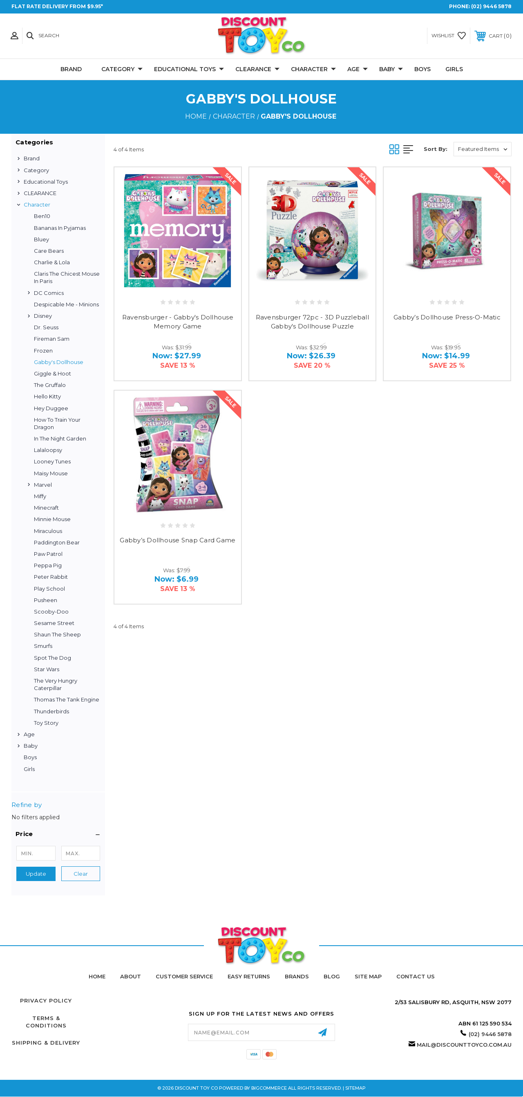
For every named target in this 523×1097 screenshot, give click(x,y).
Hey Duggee (51, 408)
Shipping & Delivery (46, 1042)
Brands (297, 976)
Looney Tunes (52, 461)
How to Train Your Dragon (57, 423)
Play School (49, 588)
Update (36, 873)
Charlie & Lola (52, 262)
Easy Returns (249, 976)
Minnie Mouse (52, 519)
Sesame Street (54, 623)
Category (122, 69)
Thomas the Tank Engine (66, 699)
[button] (58, 834)
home (97, 976)
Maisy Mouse (51, 473)
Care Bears (49, 250)
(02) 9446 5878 (491, 6)
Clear (81, 873)
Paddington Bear (57, 542)
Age (357, 69)
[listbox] (483, 149)
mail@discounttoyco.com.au (464, 1044)
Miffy (40, 496)
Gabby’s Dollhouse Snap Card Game (177, 540)
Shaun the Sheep (57, 634)
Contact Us (415, 976)
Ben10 (42, 216)
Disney (43, 315)
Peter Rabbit (51, 576)
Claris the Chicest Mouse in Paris (67, 277)
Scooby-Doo (51, 611)
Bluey (41, 239)
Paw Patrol (48, 554)
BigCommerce (269, 1088)
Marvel (43, 484)
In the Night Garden (60, 438)
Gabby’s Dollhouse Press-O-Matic (447, 317)
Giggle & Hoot (52, 373)
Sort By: (435, 149)
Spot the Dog (52, 657)
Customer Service (184, 976)
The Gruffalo (50, 385)
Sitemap (355, 1088)
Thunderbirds (51, 711)
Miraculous (48, 531)
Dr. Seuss (46, 327)
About (130, 976)
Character (313, 69)
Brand (71, 69)
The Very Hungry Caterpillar (55, 684)
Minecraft (46, 507)
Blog (332, 976)
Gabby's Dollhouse (58, 362)
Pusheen (45, 600)
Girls (454, 69)
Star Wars (46, 669)
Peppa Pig (48, 565)
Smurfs (43, 646)
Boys (422, 69)
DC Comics (49, 293)
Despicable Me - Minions (66, 304)
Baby (391, 69)
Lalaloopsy (48, 450)
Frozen (43, 350)
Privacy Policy (46, 1000)
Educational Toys (189, 69)
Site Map (368, 976)
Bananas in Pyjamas (60, 228)
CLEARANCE (257, 69)
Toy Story (46, 722)
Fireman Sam (51, 338)
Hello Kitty (47, 396)
